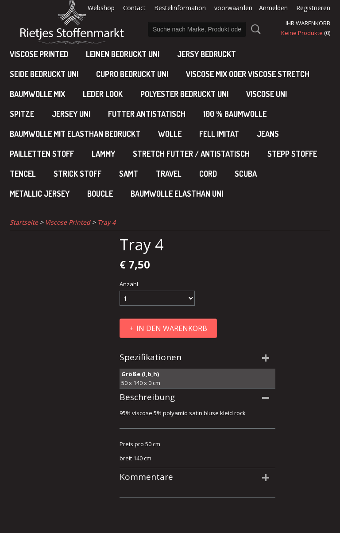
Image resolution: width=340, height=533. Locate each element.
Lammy (103, 154)
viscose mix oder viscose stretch (247, 74)
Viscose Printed (39, 54)
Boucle (100, 193)
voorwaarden (233, 8)
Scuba (246, 174)
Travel (169, 174)
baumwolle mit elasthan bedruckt (75, 134)
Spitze (22, 114)
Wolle (170, 134)
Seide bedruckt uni (44, 74)
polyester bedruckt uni (184, 94)
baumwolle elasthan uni (177, 193)
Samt (128, 174)
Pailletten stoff (42, 154)
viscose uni (266, 94)
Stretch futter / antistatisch (191, 154)
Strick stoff (77, 174)
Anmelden (273, 8)
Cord (208, 174)
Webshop (101, 8)
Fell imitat (219, 134)
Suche (254, 29)
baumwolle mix (37, 94)
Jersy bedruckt (206, 54)
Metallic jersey (40, 193)
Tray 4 (106, 222)
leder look (103, 94)
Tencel (23, 174)
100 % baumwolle (235, 114)
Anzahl (129, 284)
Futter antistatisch (146, 114)
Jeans (268, 134)
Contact (134, 8)
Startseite (24, 222)
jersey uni (71, 114)
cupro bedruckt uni (132, 74)
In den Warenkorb (171, 328)
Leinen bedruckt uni (122, 54)
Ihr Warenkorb (308, 23)
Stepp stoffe (292, 154)
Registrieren (313, 8)
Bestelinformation (180, 8)
